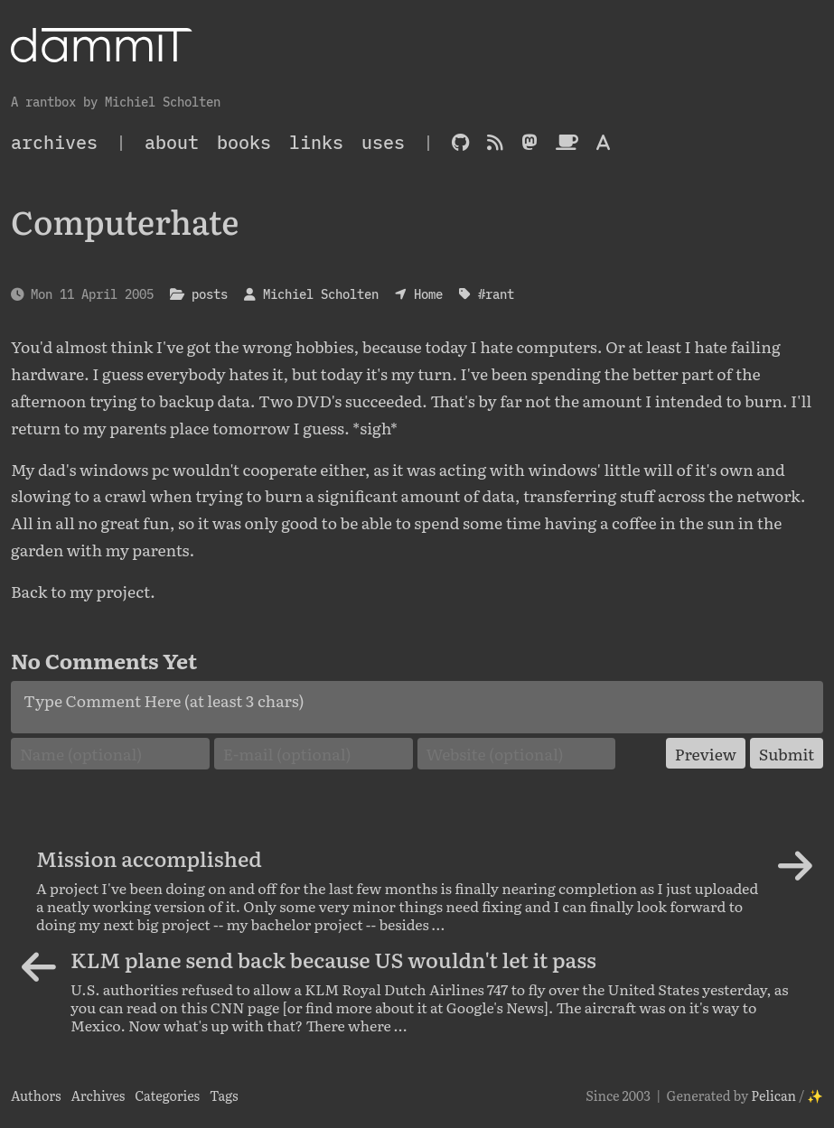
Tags (224, 1095)
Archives (97, 1095)
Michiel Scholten (321, 294)
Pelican (773, 1095)
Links (316, 142)
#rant (496, 294)
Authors (36, 1095)
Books (244, 142)
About (172, 142)
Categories (167, 1095)
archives (54, 142)
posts (210, 294)
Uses (383, 142)
